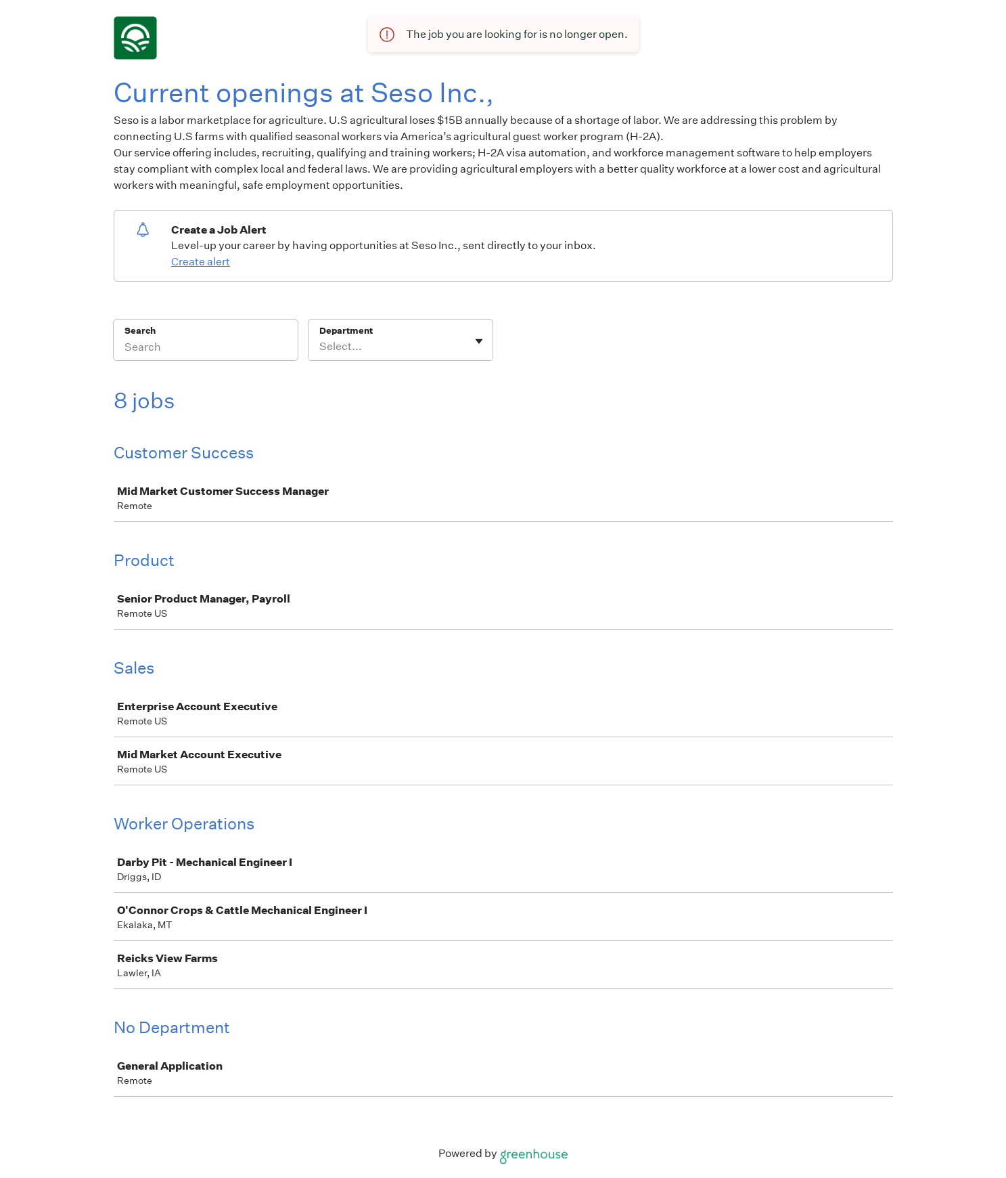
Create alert (200, 261)
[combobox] (320, 346)
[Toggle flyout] (479, 341)
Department (346, 330)
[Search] (206, 348)
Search (140, 330)
